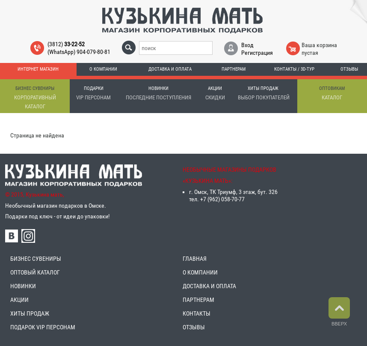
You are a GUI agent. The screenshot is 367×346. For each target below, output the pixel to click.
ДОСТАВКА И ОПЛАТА (209, 286)
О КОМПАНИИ (200, 272)
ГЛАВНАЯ (195, 258)
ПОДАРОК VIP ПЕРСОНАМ (42, 327)
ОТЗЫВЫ (194, 327)
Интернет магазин (38, 69)
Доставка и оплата (170, 69)
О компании (103, 69)
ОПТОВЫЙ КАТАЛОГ (35, 272)
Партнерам (234, 69)
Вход (247, 45)
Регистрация (257, 52)
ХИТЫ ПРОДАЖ (29, 313)
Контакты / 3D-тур (294, 69)
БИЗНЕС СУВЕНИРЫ (35, 258)
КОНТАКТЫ (196, 313)
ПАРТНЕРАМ (198, 299)
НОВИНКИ (23, 286)
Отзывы (349, 69)
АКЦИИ (19, 299)
